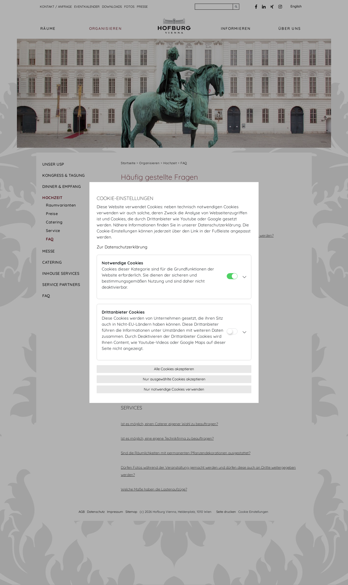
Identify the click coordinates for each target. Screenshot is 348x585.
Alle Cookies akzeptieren (174, 369)
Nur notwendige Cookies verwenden (174, 389)
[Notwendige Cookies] (232, 276)
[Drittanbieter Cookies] (232, 331)
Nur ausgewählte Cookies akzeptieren (174, 379)
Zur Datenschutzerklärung (122, 246)
